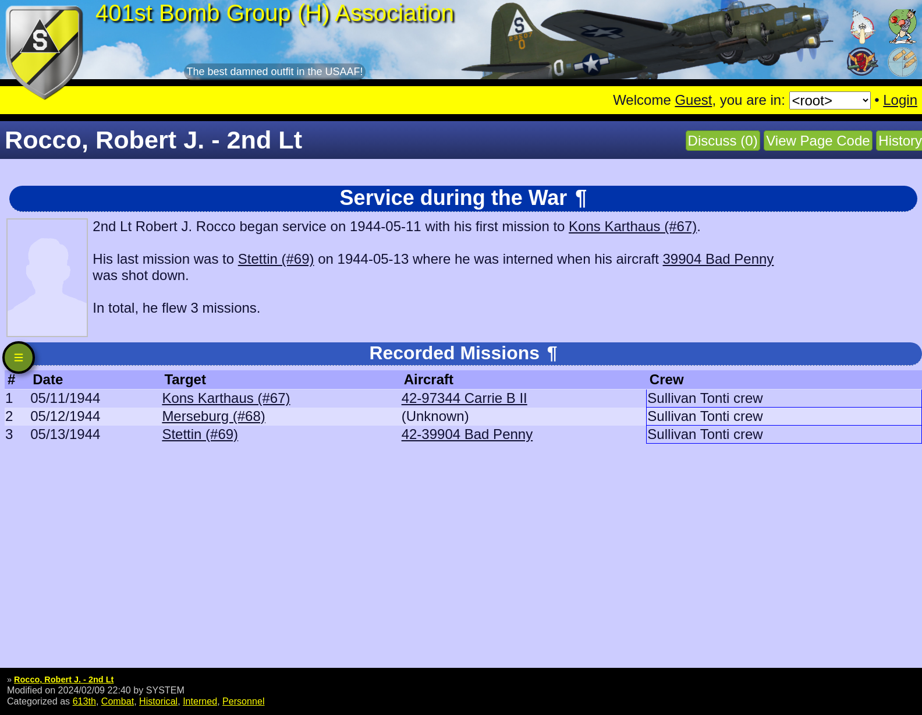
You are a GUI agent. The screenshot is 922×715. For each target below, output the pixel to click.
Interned (200, 701)
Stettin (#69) (276, 259)
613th (84, 701)
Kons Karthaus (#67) (633, 226)
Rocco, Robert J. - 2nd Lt (64, 679)
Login (900, 100)
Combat (117, 701)
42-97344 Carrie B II (464, 398)
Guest (693, 100)
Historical (158, 701)
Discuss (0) (723, 140)
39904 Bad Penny (718, 259)
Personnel (243, 701)
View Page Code (818, 140)
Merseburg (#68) (213, 416)
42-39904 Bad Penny (467, 434)
